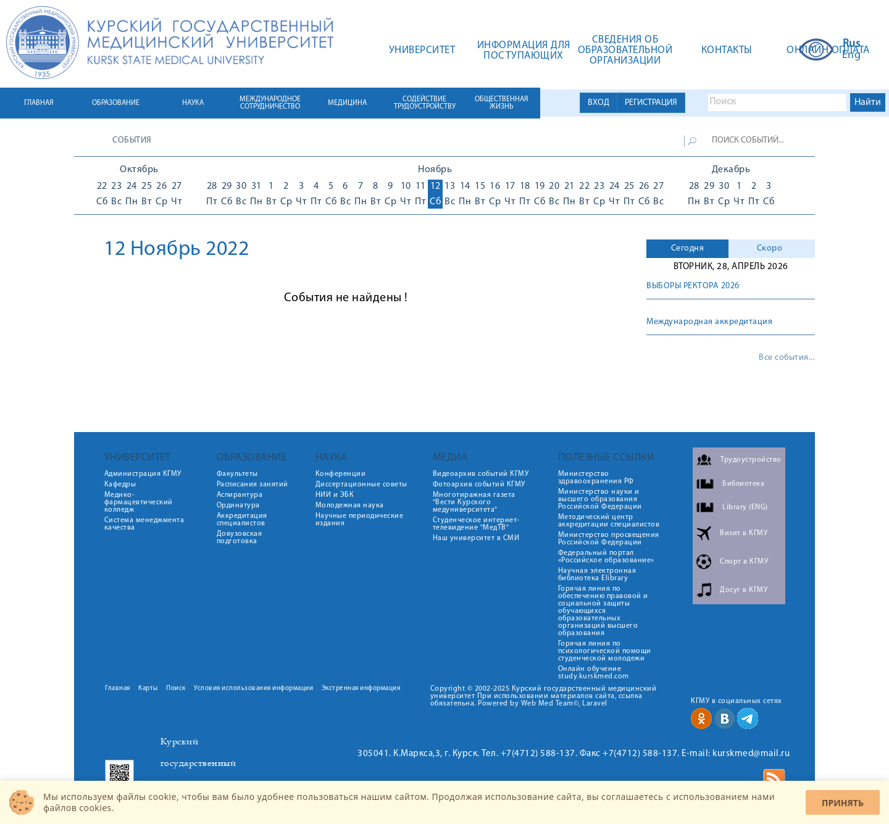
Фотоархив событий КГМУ (479, 484)
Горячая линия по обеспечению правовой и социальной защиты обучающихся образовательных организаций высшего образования (603, 611)
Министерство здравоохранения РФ (596, 477)
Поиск (176, 688)
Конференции (340, 474)
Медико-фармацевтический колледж (138, 502)
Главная (117, 688)
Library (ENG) (745, 507)
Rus (852, 44)
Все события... (787, 358)
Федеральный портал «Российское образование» (606, 556)
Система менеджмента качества (144, 524)
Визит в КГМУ (743, 533)
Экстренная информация (361, 688)
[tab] (687, 248)
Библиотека (743, 484)
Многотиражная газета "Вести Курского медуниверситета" (474, 502)
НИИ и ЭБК (334, 495)
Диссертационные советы (361, 484)
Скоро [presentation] (770, 248)
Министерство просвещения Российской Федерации (608, 538)
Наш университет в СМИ (476, 538)
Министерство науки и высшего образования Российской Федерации (600, 499)
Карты (148, 688)
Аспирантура (240, 495)
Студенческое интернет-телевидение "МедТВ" (476, 524)
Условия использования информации (253, 688)
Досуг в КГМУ (743, 590)
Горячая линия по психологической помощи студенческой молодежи (604, 651)
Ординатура (238, 505)
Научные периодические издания (359, 519)
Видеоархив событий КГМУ (481, 474)
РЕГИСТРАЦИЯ (651, 102)
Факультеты (237, 474)
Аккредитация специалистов (242, 519)
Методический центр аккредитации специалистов (609, 521)
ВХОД (598, 102)
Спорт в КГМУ (744, 561)
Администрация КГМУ (143, 474)
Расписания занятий (252, 484)
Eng (851, 55)
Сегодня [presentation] (687, 248)
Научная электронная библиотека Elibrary (597, 574)
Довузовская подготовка (239, 537)
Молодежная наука (349, 505)
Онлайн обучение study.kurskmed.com (593, 672)
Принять (843, 803)
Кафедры (120, 484)
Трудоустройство (751, 460)
